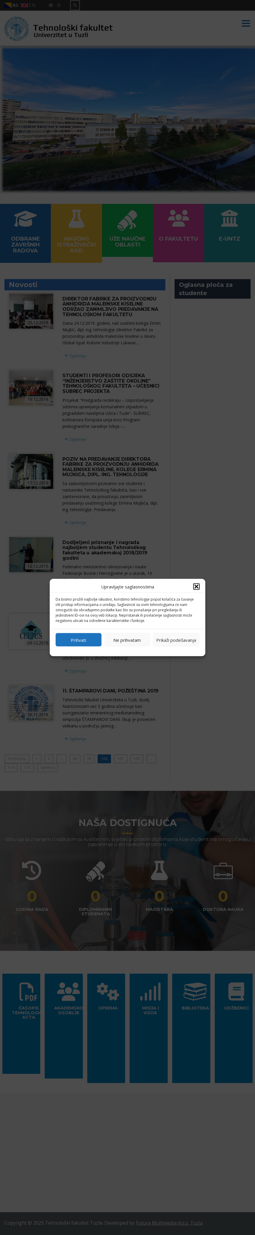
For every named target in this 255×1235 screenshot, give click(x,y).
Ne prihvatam (127, 640)
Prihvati (78, 640)
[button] (196, 587)
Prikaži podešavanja (176, 640)
